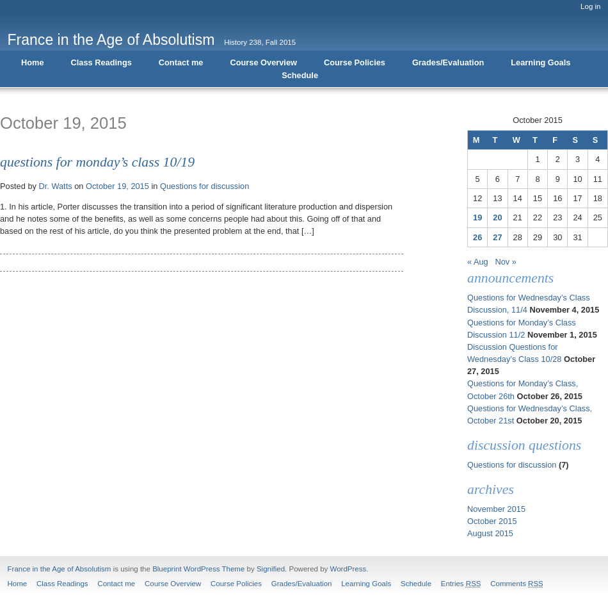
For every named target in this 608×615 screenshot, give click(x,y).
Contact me (181, 62)
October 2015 (492, 521)
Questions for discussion (204, 186)
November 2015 (496, 509)
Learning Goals (540, 62)
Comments (516, 583)
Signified (271, 569)
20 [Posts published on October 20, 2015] (497, 217)
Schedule (300, 75)
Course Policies (354, 62)
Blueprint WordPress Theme (198, 569)
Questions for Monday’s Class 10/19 (97, 162)
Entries (461, 583)
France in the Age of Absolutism (111, 39)
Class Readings (101, 62)
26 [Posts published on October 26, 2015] (477, 237)
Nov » (505, 261)
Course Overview (263, 62)
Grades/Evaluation (448, 62)
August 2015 (490, 533)
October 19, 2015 (117, 186)
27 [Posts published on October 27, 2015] (497, 237)
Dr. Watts (55, 186)
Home (32, 62)
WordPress (348, 569)
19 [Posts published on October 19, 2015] (477, 217)
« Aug (477, 261)
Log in (590, 6)
